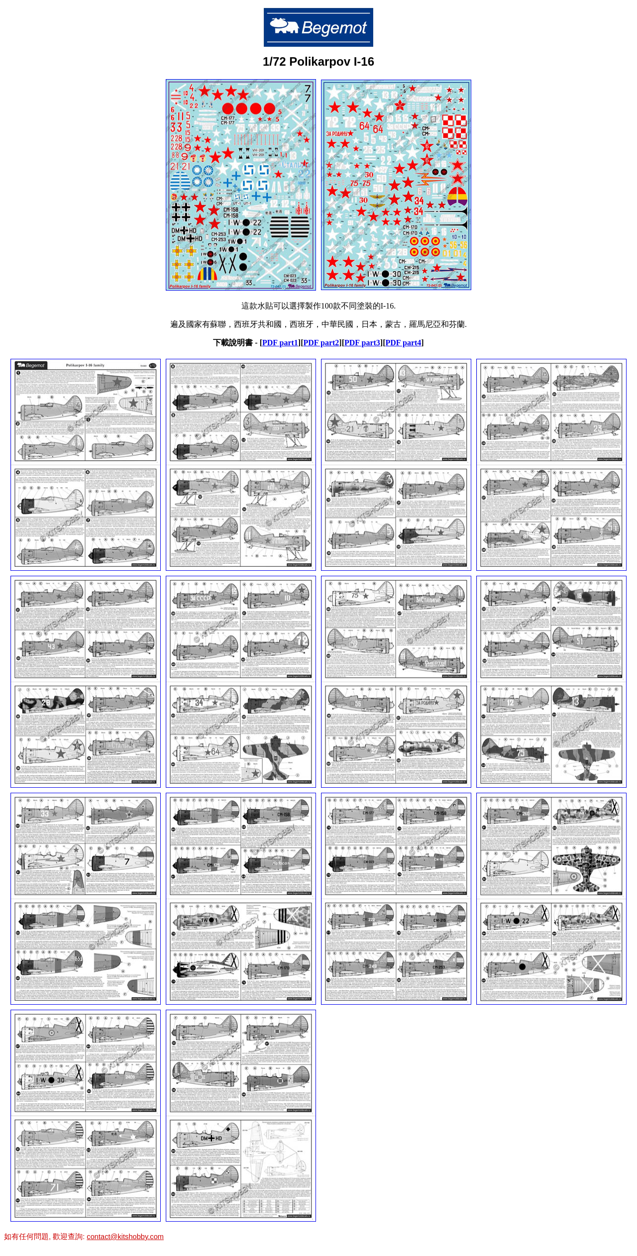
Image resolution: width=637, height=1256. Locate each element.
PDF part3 (362, 342)
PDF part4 (403, 342)
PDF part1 (280, 342)
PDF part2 (321, 342)
